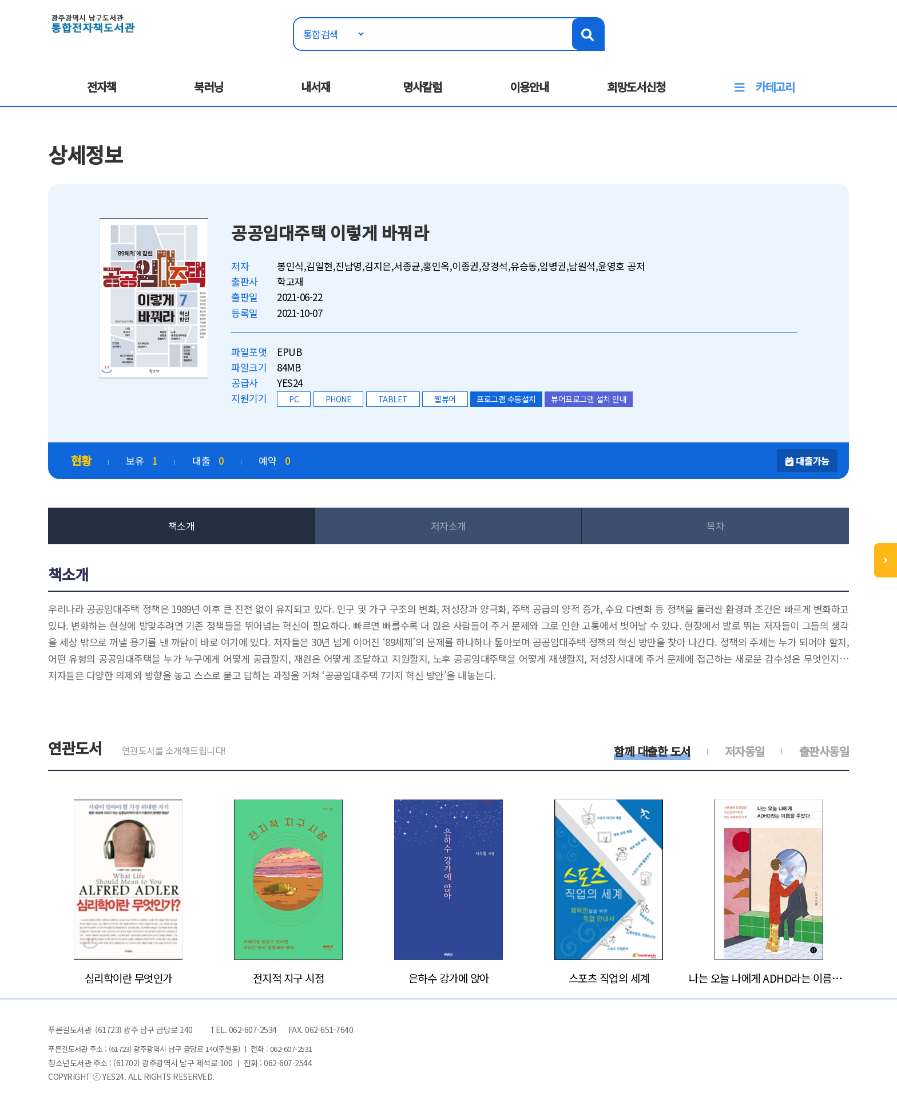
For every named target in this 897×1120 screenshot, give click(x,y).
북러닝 (208, 86)
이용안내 (529, 86)
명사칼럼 (422, 86)
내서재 (315, 86)
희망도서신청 (636, 86)
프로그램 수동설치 (506, 399)
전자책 (101, 86)
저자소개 (448, 526)
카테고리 (775, 86)
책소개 (181, 526)
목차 (715, 526)
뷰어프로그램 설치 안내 (588, 399)
